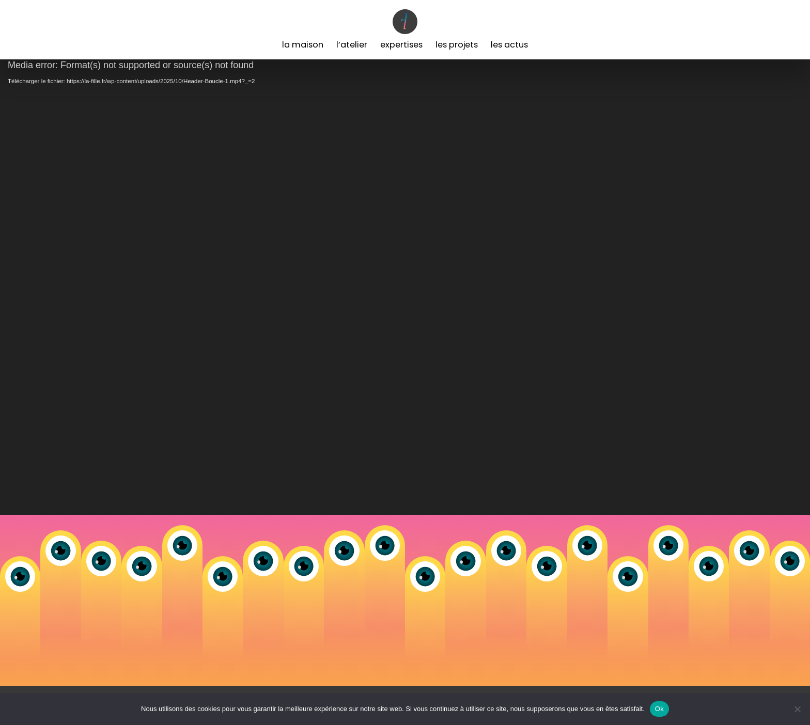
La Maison (302, 45)
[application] (405, 287)
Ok (659, 709)
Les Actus (509, 45)
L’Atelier (351, 45)
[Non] (797, 709)
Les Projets (456, 45)
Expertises (401, 45)
